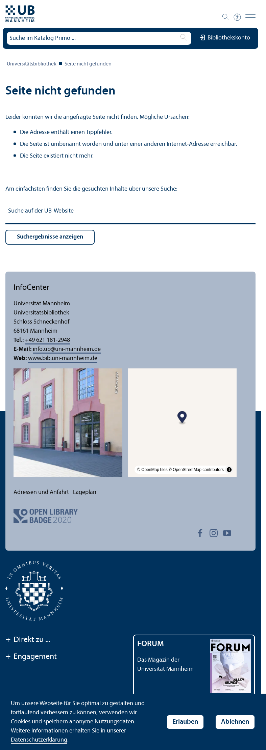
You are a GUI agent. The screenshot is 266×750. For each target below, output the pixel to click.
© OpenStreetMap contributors (196, 469)
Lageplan (84, 492)
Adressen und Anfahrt (41, 492)
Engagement (31, 657)
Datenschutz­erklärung (39, 740)
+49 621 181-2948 (47, 340)
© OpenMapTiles (152, 469)
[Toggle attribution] (229, 470)
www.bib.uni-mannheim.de (62, 358)
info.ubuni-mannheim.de (67, 349)
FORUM (150, 644)
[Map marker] (182, 418)
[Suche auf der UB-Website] (130, 212)
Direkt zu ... (27, 640)
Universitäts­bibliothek (31, 64)
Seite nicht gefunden (88, 64)
